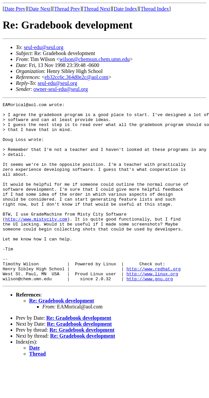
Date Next (40, 9)
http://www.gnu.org (149, 314)
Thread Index (155, 9)
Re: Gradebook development (61, 336)
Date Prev (14, 9)
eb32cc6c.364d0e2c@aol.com (76, 77)
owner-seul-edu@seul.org (60, 89)
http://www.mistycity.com (36, 243)
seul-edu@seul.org (43, 47)
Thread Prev (67, 9)
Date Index (125, 9)
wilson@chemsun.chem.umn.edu (95, 59)
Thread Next (97, 9)
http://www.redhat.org (153, 302)
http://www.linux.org (152, 308)
